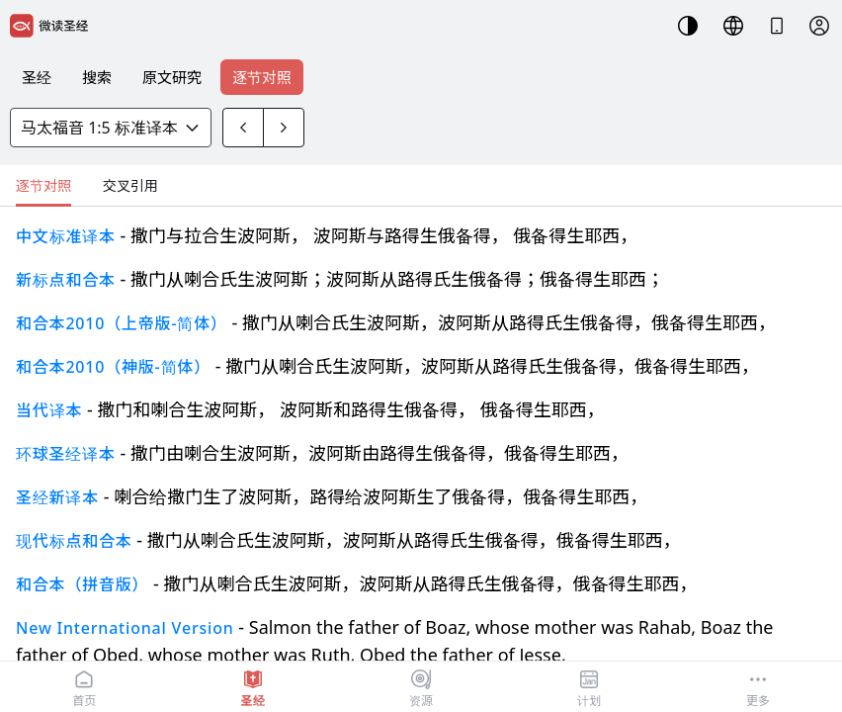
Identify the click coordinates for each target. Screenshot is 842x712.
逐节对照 (262, 77)
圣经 (36, 77)
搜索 (97, 77)
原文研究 (172, 77)
